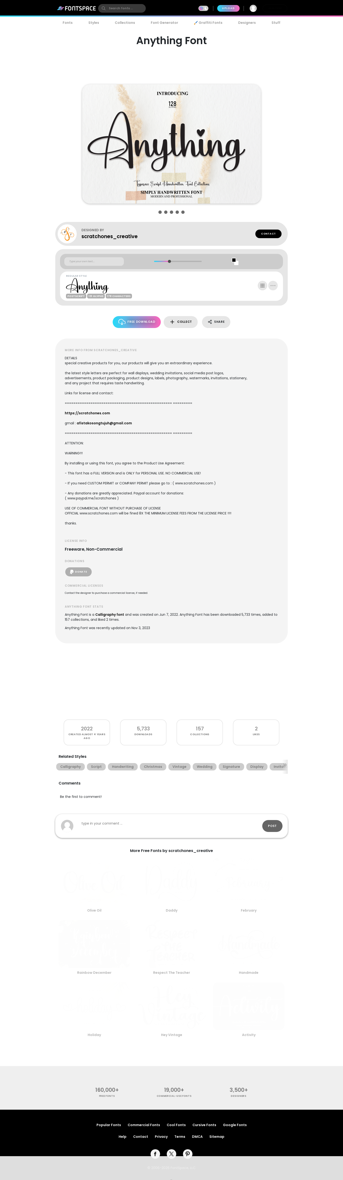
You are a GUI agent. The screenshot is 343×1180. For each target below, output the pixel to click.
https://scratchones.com (87, 413)
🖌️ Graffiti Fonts (208, 22)
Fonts (68, 22)
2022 (87, 728)
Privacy (161, 1136)
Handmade (248, 972)
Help (122, 1136)
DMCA (197, 1136)
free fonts (107, 1096)
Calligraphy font (109, 614)
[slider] (169, 261)
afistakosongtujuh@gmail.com (104, 423)
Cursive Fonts (204, 1125)
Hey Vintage (171, 1034)
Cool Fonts (176, 1125)
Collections (125, 22)
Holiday (94, 1034)
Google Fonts (235, 1125)
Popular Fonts (108, 1125)
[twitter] (171, 1154)
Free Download (136, 322)
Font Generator (164, 22)
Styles (93, 22)
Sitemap (216, 1136)
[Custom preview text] (94, 261)
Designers (247, 22)
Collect (180, 322)
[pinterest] (187, 1154)
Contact (268, 234)
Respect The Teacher (171, 972)
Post (272, 826)
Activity (249, 1034)
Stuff (276, 22)
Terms (179, 1136)
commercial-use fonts (174, 1096)
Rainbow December (94, 972)
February (249, 910)
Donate (78, 572)
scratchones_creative (109, 236)
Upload (228, 8)
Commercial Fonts (144, 1125)
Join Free (275, 8)
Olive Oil (94, 910)
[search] (122, 8)
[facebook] (155, 1154)
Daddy (171, 910)
